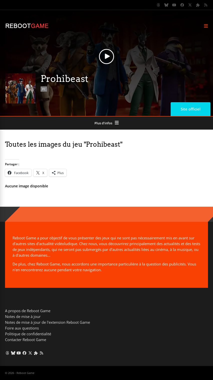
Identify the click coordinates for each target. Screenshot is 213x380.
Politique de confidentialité (28, 333)
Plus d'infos (103, 123)
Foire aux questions (22, 328)
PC (44, 89)
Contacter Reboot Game (25, 339)
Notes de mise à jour (23, 316)
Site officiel (190, 109)
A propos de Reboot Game (27, 310)
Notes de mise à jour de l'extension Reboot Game (47, 322)
